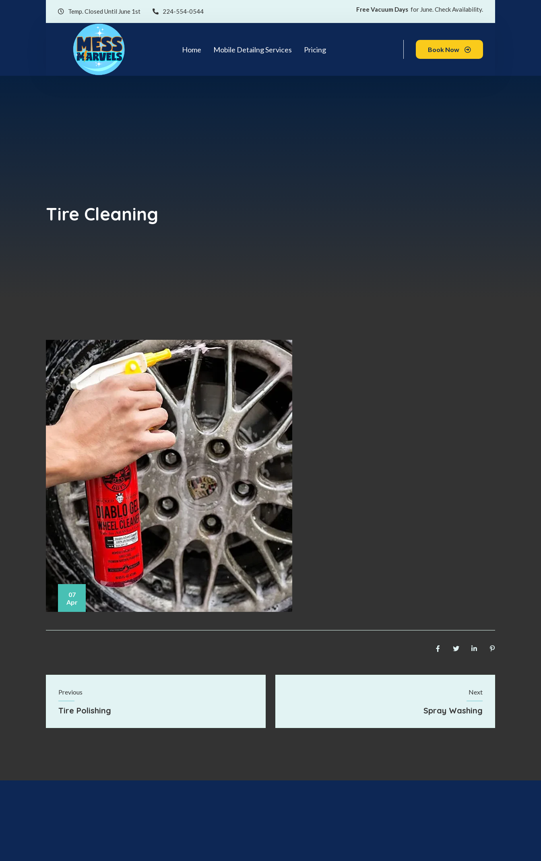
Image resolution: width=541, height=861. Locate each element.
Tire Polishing (84, 710)
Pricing (315, 49)
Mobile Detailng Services (252, 49)
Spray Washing (453, 710)
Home (191, 49)
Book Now (449, 49)
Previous (70, 692)
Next (476, 692)
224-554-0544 (178, 11)
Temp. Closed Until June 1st (99, 11)
